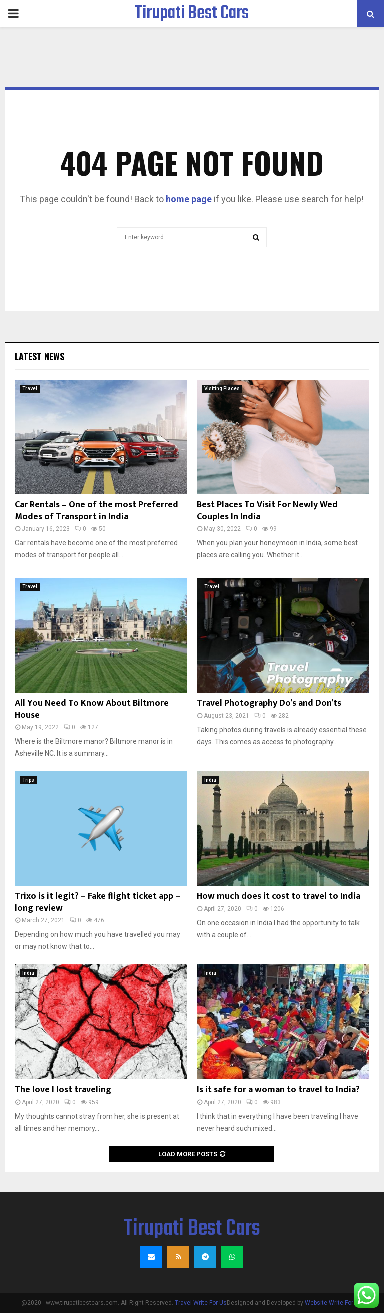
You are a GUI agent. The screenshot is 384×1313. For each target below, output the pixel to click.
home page (189, 199)
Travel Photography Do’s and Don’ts (269, 703)
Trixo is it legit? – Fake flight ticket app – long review (97, 902)
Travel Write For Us (201, 1302)
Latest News (39, 356)
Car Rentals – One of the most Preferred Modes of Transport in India (96, 510)
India (210, 780)
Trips (28, 780)
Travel (30, 388)
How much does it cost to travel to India (278, 896)
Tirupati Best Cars (192, 13)
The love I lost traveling (63, 1089)
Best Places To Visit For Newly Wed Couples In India (267, 510)
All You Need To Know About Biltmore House (92, 709)
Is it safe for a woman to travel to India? (278, 1089)
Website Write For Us (333, 1302)
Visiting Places (222, 388)
